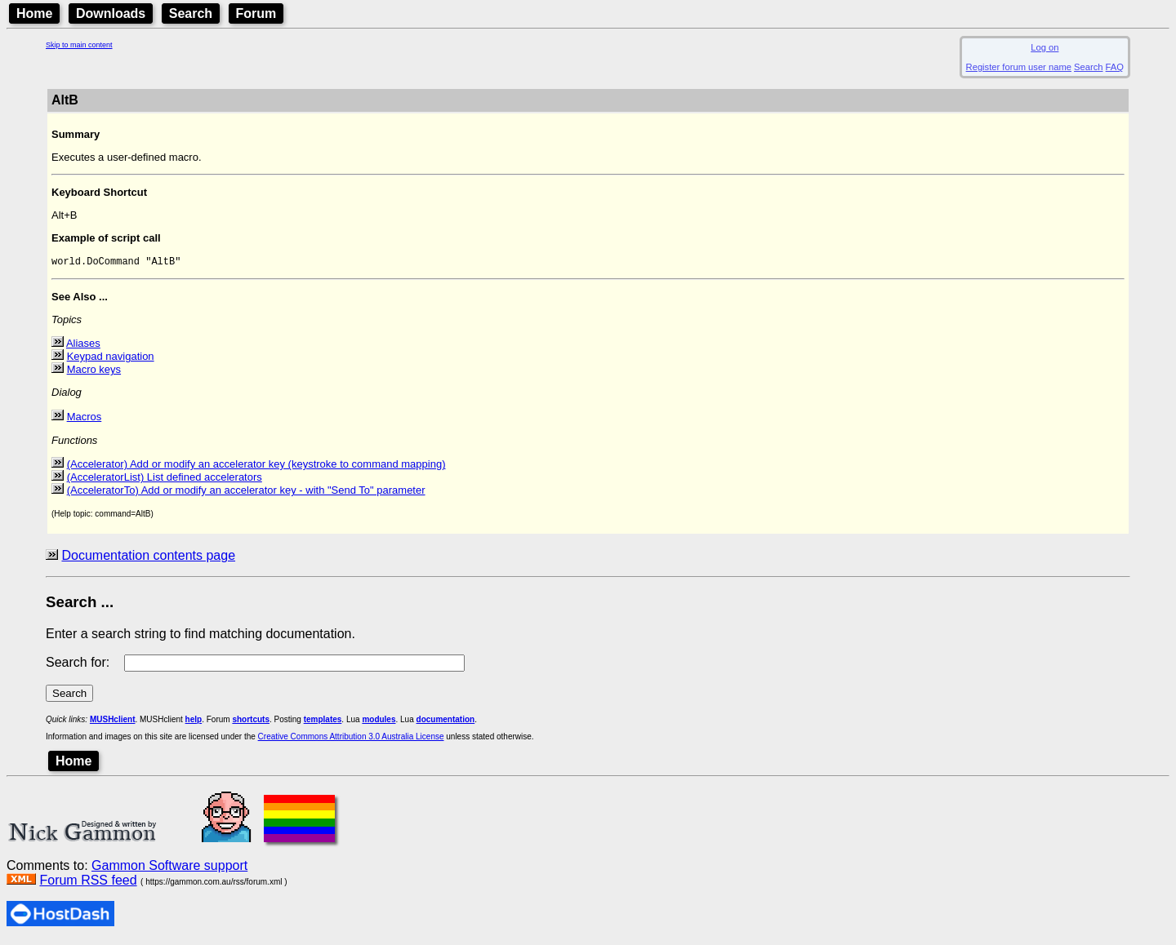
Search (190, 13)
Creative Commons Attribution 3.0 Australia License (351, 738)
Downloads (110, 13)
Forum (256, 13)
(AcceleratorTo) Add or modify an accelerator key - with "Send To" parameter (246, 492)
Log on (1044, 47)
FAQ (1115, 67)
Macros (84, 419)
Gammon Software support (169, 868)
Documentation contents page (148, 558)
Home (34, 13)
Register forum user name (1018, 67)
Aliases (83, 345)
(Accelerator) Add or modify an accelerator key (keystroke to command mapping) (256, 466)
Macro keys (94, 372)
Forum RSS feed (87, 883)
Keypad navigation (110, 359)
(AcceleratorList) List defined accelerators (164, 479)
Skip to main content (79, 45)
